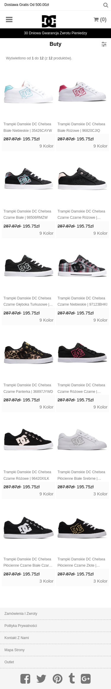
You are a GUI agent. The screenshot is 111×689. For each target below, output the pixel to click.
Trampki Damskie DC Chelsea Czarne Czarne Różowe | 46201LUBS (81, 215)
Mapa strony (14, 650)
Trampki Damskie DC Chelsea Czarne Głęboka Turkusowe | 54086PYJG (27, 302)
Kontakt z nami (16, 638)
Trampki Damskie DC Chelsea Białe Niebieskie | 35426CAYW (28, 127)
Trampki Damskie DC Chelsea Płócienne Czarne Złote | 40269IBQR (81, 563)
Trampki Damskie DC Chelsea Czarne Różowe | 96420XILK (27, 475)
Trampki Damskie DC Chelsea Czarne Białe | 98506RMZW (27, 214)
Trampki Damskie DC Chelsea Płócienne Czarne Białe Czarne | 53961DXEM (28, 563)
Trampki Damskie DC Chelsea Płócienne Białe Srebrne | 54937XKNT (81, 476)
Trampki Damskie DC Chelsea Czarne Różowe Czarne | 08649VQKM (81, 389)
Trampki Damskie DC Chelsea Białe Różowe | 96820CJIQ (81, 127)
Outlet (9, 662)
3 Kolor (101, 493)
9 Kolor (46, 145)
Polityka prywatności (20, 626)
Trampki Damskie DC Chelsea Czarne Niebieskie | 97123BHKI (82, 301)
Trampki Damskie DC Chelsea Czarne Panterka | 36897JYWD (28, 388)
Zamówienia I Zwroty (20, 614)
